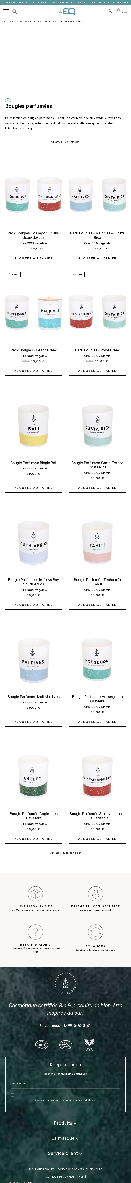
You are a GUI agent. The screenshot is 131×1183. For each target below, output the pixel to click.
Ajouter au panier (33, 259)
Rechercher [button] (14, 11)
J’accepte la (42, 1079)
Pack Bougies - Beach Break (34, 351)
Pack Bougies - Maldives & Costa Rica (97, 236)
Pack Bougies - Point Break (97, 351)
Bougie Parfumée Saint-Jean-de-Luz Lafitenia (97, 816)
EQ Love (67, 11)
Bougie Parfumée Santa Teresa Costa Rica (97, 465)
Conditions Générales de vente (80, 1148)
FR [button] (125, 12)
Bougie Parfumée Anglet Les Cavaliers (34, 816)
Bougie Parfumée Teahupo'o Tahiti (97, 582)
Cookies (27, 1161)
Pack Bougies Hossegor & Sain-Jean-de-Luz (34, 236)
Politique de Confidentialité (66, 1079)
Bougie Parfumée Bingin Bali (33, 463)
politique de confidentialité (65, 1155)
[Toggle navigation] (6, 11)
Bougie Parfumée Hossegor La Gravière (97, 699)
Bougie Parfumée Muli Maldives (34, 697)
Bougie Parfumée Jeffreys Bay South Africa (33, 582)
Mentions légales (41, 1148)
